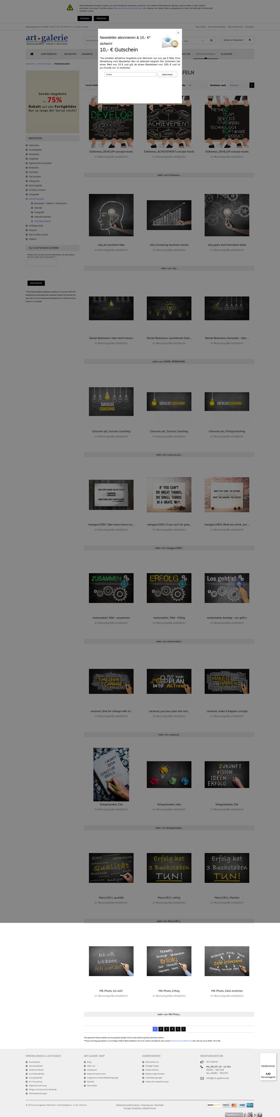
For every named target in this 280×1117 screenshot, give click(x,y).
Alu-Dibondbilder (36, 1073)
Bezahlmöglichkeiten (155, 1073)
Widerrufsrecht (152, 1069)
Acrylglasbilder (35, 1077)
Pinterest (260, 1115)
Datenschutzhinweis (96, 1073)
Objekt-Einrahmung (38, 1085)
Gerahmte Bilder (36, 1069)
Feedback (234, 1115)
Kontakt (90, 1081)
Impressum (92, 1069)
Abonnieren (167, 74)
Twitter (255, 1115)
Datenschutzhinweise (127, 1105)
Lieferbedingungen (154, 1077)
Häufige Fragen (152, 1065)
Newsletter (92, 1085)
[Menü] (274, 1055)
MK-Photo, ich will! (111, 991)
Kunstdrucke (34, 1062)
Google (250, 1115)
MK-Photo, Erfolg (169, 991)
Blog (89, 1062)
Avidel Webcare (80, 1105)
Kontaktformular (186, 1041)
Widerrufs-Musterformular (157, 1081)
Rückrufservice (176, 1041)
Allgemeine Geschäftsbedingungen (103, 1077)
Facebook (245, 1115)
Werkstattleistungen (38, 1093)
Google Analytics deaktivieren (140, 1108)
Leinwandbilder (36, 1065)
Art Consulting (35, 1081)
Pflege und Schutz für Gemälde (43, 1089)
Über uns (91, 1065)
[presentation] (141, 84)
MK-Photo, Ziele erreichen (227, 991)
